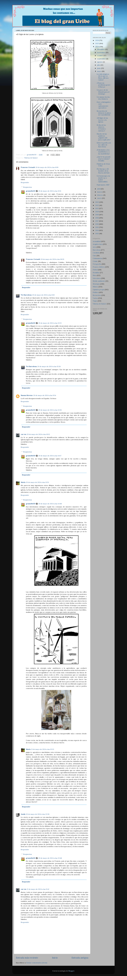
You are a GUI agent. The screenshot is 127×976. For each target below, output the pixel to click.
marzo (100, 192)
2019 (97, 215)
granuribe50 (30, 191)
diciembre (101, 49)
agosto (100, 62)
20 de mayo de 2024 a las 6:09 (47, 167)
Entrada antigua (80, 957)
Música (95, 287)
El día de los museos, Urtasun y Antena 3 (101, 128)
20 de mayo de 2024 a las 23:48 (50, 858)
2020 (97, 212)
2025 (97, 43)
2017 (97, 221)
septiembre (101, 59)
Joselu (23, 814)
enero (99, 198)
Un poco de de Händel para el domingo (103, 92)
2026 (97, 40)
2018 (97, 218)
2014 (97, 230)
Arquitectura (98, 244)
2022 (97, 205)
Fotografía (97, 264)
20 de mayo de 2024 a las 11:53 (37, 482)
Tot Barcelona (26, 295)
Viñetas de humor (31, 158)
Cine (94, 256)
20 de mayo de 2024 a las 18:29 (52, 259)
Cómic (95, 261)
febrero (100, 195)
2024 (97, 47)
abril (99, 189)
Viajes (95, 301)
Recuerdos (97, 295)
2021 (97, 208)
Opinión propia (98, 290)
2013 (97, 233)
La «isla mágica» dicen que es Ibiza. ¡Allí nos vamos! (103, 77)
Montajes (96, 284)
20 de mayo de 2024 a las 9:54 (44, 395)
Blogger (71, 971)
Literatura (97, 278)
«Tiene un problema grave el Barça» (103, 85)
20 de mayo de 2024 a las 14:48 (50, 504)
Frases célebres (99, 267)
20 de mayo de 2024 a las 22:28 (37, 814)
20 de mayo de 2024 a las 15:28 (49, 366)
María (23, 482)
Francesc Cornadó (28, 167)
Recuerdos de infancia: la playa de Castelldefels (104, 113)
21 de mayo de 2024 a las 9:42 (38, 889)
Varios (95, 298)
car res (23, 434)
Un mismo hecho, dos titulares (103, 98)
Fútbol (95, 270)
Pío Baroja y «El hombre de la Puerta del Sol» (103, 171)
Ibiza (94, 275)
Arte (94, 247)
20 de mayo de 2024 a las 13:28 (50, 410)
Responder (25, 182)
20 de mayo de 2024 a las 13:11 (49, 191)
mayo (99, 71)
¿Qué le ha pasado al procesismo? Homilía (104, 159)
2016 (97, 224)
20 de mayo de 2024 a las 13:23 (50, 323)
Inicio (55, 957)
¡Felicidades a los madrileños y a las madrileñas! (103, 152)
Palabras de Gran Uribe (103, 165)
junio (99, 68)
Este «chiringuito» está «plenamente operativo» (104, 105)
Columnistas (97, 258)
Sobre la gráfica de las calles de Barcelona (104, 145)
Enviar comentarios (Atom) (36, 963)
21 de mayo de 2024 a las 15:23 (42, 749)
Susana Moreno (27, 395)
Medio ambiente (99, 281)
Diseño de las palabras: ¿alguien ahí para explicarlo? (104, 137)
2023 (97, 202)
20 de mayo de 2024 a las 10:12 (38, 434)
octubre (100, 56)
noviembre (101, 52)
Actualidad (97, 241)
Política (96, 292)
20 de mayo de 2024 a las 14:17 (49, 456)
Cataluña (96, 253)
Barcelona (97, 250)
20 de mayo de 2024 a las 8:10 (43, 295)
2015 (97, 227)
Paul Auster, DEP (103, 185)
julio (99, 65)
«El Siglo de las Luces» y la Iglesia (102, 120)
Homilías (96, 273)
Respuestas (27, 187)
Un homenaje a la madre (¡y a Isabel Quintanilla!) (103, 179)
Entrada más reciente (27, 957)
